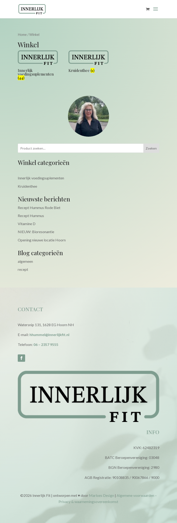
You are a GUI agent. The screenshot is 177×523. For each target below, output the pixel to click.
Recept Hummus (31, 215)
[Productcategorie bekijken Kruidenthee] (88, 62)
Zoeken (151, 148)
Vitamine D (26, 223)
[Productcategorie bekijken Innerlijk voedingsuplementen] (38, 66)
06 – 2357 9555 (45, 344)
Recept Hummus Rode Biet (39, 207)
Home (22, 34)
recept (23, 269)
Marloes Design (101, 495)
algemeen (25, 261)
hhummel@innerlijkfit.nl (49, 334)
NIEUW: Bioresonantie (36, 231)
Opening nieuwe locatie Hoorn (42, 240)
